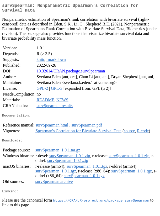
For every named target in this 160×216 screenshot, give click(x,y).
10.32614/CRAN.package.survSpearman (70, 73)
